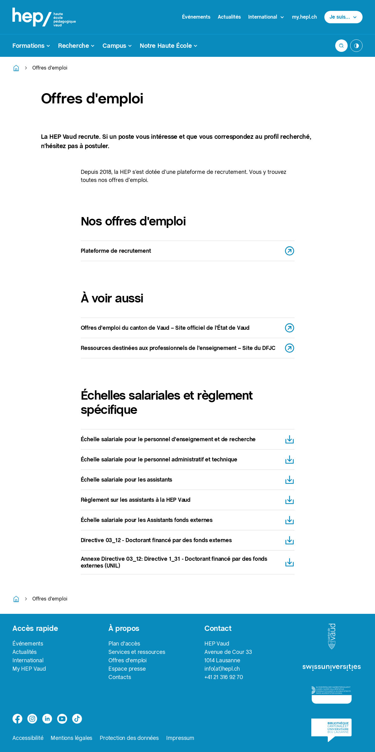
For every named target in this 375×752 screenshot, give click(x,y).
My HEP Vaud (29, 668)
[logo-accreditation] (331, 694)
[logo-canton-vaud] (331, 637)
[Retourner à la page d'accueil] (16, 68)
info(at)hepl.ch (222, 668)
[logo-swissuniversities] (332, 667)
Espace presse (126, 668)
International (27, 660)
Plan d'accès (124, 643)
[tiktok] (77, 719)
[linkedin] (47, 719)
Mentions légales (71, 738)
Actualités (229, 17)
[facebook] (17, 719)
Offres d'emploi (127, 660)
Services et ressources (136, 652)
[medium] (62, 719)
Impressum (180, 738)
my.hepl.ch (304, 17)
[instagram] (32, 719)
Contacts (119, 677)
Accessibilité (27, 738)
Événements (196, 17)
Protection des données (129, 738)
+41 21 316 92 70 (223, 677)
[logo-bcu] (331, 730)
